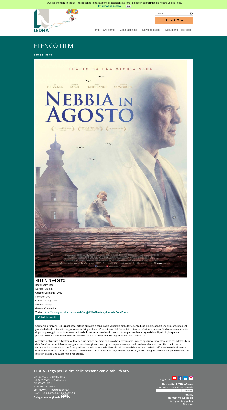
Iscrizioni (186, 29)
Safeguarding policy (181, 401)
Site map (188, 404)
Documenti (171, 29)
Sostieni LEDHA (174, 20)
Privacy (189, 394)
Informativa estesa (109, 6)
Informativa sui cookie (180, 397)
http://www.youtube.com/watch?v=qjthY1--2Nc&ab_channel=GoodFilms (86, 312)
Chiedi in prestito (47, 317)
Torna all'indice (43, 54)
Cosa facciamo (129, 29)
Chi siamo (109, 29)
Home (96, 29)
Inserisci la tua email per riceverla (175, 387)
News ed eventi (152, 29)
